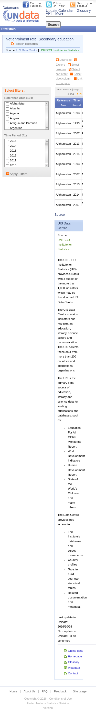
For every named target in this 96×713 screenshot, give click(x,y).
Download (65, 59)
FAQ (44, 691)
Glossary (84, 10)
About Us (29, 691)
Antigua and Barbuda (23, 123)
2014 (13, 145)
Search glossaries (26, 43)
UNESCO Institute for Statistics (59, 50)
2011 (13, 160)
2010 (13, 165)
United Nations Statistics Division (48, 703)
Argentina (16, 127)
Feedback (60, 691)
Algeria (14, 113)
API (49, 13)
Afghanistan (17, 103)
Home (13, 691)
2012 (13, 155)
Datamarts (11, 8)
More (59, 13)
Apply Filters (18, 174)
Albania (15, 108)
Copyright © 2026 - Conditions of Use (48, 698)
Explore (60, 64)
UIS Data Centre (26, 50)
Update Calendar (59, 10)
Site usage (80, 691)
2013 (13, 150)
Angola (14, 118)
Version (48, 707)
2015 (13, 141)
